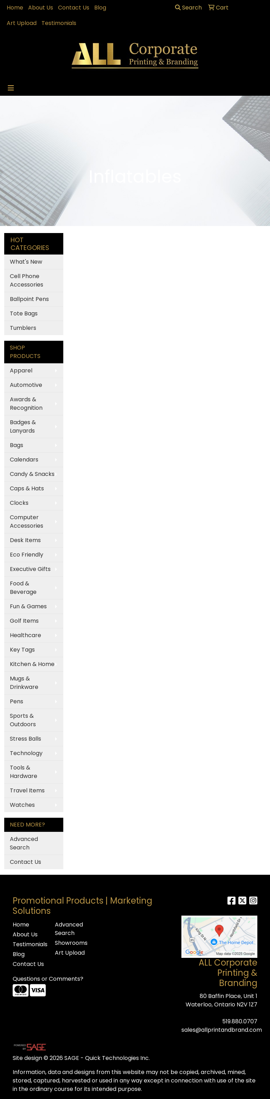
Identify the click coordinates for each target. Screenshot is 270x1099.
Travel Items (27, 790)
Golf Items (24, 621)
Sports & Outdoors (23, 720)
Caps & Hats (27, 488)
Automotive (26, 385)
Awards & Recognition (26, 403)
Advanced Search (24, 843)
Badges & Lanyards (23, 426)
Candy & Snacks (32, 474)
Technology (26, 753)
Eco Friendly (26, 555)
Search (188, 8)
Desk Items (25, 540)
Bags (16, 445)
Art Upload (22, 23)
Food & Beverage (23, 587)
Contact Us (73, 8)
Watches (22, 805)
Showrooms (71, 943)
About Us (40, 8)
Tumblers (23, 328)
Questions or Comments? (48, 979)
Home (15, 8)
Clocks (19, 503)
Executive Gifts (30, 569)
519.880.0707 (239, 1021)
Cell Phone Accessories (26, 280)
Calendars (24, 460)
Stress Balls (25, 739)
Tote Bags (24, 313)
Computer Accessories (26, 521)
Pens (16, 701)
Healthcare (25, 635)
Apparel (21, 370)
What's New (26, 262)
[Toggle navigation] (11, 88)
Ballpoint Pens (29, 299)
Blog (100, 8)
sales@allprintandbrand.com (221, 1030)
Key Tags (22, 650)
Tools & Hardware (23, 772)
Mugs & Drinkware (24, 682)
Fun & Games (28, 606)
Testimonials (58, 23)
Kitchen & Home (32, 664)
